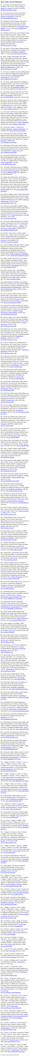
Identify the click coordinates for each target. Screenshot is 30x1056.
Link (11, 963)
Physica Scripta (4, 990)
